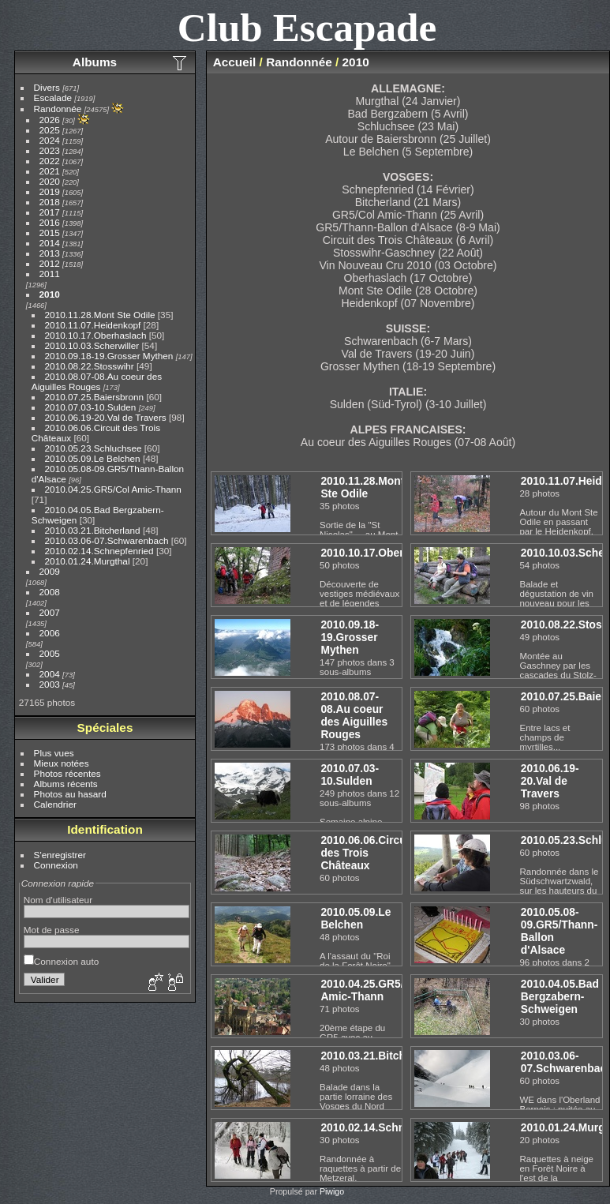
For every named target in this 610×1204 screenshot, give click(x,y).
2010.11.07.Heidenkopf (93, 325)
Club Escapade (307, 27)
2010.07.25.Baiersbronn (94, 397)
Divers (47, 87)
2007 (49, 612)
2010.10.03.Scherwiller (92, 345)
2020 (49, 181)
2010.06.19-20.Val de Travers (106, 417)
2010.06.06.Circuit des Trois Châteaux (366, 853)
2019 (49, 191)
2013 (49, 253)
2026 (49, 119)
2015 (49, 232)
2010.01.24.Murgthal (87, 561)
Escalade (53, 97)
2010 (49, 294)
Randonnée (58, 108)
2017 (49, 212)
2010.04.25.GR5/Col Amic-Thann (113, 489)
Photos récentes (67, 773)
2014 (49, 243)
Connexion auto (61, 961)
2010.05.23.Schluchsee (93, 448)
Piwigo (332, 1191)
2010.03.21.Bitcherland (92, 530)
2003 (49, 684)
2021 (49, 171)
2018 (49, 202)
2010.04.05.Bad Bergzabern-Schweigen (560, 996)
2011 (49, 273)
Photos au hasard (70, 794)
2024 (49, 140)
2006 (49, 633)
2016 (49, 222)
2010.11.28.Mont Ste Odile (100, 314)
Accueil (234, 62)
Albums (95, 62)
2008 (49, 592)
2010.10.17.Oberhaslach (96, 335)
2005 (49, 653)
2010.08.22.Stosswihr (89, 366)
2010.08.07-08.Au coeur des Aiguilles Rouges (97, 381)
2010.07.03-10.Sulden (91, 407)
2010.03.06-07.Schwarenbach (107, 540)
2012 (49, 263)
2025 (49, 130)
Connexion (56, 865)
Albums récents (66, 783)
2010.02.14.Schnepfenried (99, 551)
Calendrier (55, 804)
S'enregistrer (60, 855)
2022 (49, 161)
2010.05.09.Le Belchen (92, 458)
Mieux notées (61, 763)
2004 (49, 674)
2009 (49, 571)
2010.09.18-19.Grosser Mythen (109, 356)
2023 (49, 150)
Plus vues (54, 753)
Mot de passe (52, 930)
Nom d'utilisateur (58, 900)
